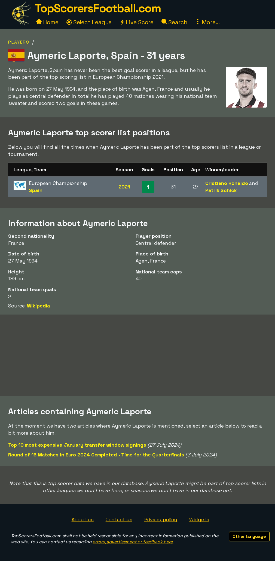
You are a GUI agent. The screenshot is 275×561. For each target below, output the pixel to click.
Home (47, 22)
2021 (124, 187)
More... (207, 22)
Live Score (137, 22)
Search (174, 22)
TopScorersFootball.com (98, 8)
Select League (89, 22)
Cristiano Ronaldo (226, 183)
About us (83, 519)
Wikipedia (38, 306)
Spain (35, 190)
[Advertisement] (137, 355)
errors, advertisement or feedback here (133, 542)
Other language (249, 536)
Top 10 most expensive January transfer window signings (77, 445)
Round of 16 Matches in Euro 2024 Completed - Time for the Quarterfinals (96, 455)
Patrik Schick (221, 190)
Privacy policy (161, 519)
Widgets (199, 519)
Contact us (119, 519)
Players (18, 42)
